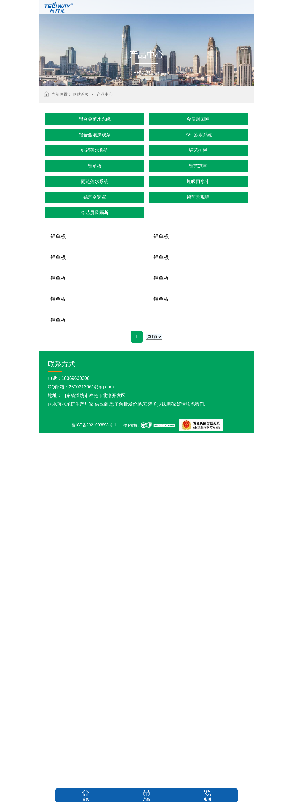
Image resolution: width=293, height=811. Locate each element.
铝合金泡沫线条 (95, 134)
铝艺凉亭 (198, 166)
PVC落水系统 (198, 134)
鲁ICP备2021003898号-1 (94, 803)
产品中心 (105, 94)
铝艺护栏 (198, 150)
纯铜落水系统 (94, 150)
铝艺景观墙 (198, 197)
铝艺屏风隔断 (94, 212)
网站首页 (81, 94)
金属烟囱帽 (198, 119)
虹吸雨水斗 (198, 181)
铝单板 (95, 166)
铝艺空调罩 (94, 197)
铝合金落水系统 (95, 119)
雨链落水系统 (94, 181)
